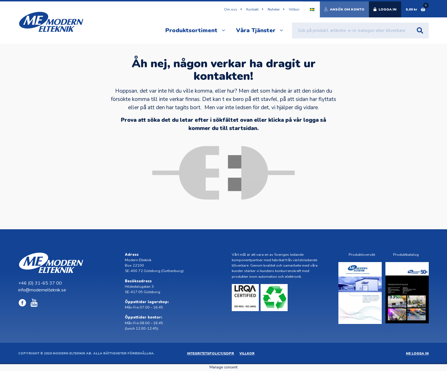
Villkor (294, 9)
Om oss (230, 9)
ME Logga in (417, 353)
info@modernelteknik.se (42, 290)
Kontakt (252, 9)
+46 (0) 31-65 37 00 (40, 283)
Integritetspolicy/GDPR (210, 353)
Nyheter (274, 9)
